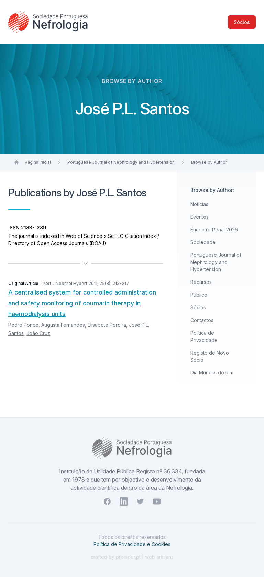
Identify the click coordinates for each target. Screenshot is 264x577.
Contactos (201, 320)
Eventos (199, 217)
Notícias (199, 204)
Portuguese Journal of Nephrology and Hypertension (121, 162)
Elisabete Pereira (107, 325)
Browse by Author (209, 162)
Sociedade (203, 242)
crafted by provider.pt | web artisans (132, 557)
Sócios (242, 22)
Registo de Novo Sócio (209, 356)
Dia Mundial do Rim (211, 373)
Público (198, 295)
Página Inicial (38, 162)
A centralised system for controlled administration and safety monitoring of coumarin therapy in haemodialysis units (82, 303)
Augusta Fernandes (63, 325)
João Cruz (38, 333)
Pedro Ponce (23, 325)
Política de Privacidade (204, 336)
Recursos (201, 282)
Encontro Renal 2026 (214, 229)
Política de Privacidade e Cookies (132, 544)
